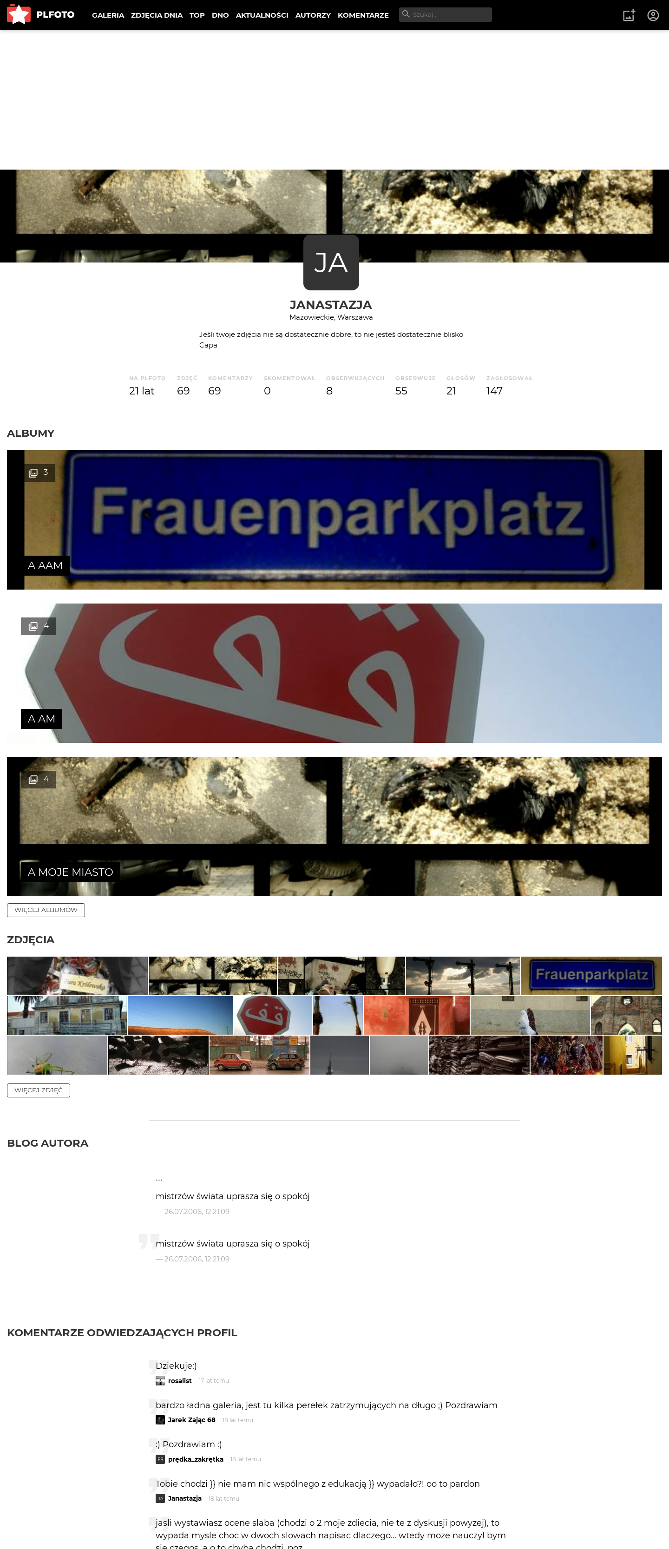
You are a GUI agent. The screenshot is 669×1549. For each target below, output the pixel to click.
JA (331, 262)
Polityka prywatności (102, 1527)
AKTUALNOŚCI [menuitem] (262, 15)
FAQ (136, 1511)
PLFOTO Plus (90, 1511)
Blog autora (47, 929)
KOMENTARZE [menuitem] (363, 15)
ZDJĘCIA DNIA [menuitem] (157, 15)
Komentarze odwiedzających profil (122, 1119)
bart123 (179, 1349)
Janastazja (331, 304)
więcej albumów (46, 603)
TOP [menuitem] (197, 15)
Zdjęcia (30, 632)
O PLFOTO (33, 1511)
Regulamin (33, 1527)
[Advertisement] (334, 100)
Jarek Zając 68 (192, 1206)
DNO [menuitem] (220, 15)
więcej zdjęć (38, 876)
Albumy (30, 433)
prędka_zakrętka (195, 1245)
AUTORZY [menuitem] (313, 15)
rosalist (180, 1167)
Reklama (173, 1511)
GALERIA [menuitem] (108, 15)
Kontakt (218, 1511)
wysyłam (487, 1427)
